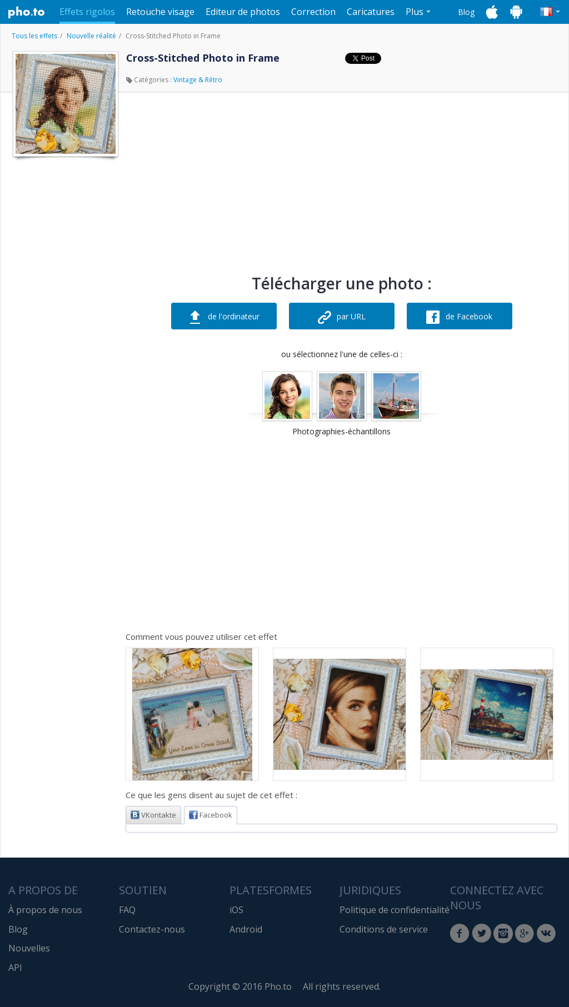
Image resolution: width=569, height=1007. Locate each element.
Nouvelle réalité (91, 36)
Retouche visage (160, 12)
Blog (466, 12)
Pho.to (26, 12)
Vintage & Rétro (197, 79)
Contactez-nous (152, 929)
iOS (236, 910)
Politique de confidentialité (395, 910)
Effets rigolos (87, 12)
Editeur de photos (243, 12)
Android (245, 929)
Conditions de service (384, 929)
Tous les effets (34, 36)
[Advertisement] (64, 329)
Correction (313, 12)
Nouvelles (29, 948)
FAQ (127, 910)
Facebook (210, 815)
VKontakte (153, 815)
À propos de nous (45, 910)
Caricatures (371, 12)
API (15, 967)
